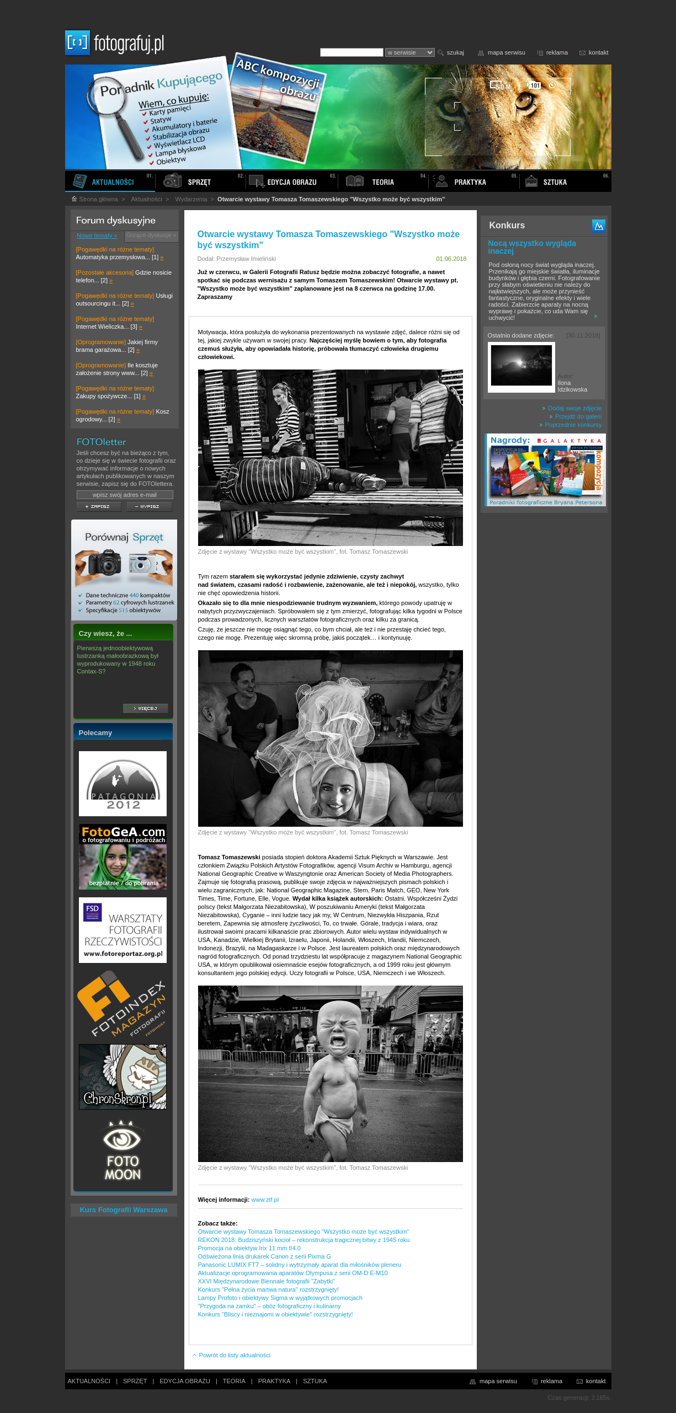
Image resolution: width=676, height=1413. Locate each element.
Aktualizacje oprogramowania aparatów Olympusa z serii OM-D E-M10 (293, 1273)
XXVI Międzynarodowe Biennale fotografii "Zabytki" (267, 1281)
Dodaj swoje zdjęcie (572, 408)
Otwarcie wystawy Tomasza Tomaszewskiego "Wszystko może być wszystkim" (303, 1231)
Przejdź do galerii (575, 416)
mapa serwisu (506, 52)
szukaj (455, 52)
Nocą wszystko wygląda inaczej (532, 247)
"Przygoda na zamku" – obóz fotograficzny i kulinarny (269, 1306)
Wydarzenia (191, 199)
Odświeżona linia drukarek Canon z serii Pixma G (265, 1256)
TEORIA (234, 1381)
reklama (557, 52)
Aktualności (146, 199)
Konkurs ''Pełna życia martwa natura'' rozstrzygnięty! (268, 1289)
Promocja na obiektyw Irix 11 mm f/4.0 (249, 1248)
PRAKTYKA (274, 1381)
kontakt (598, 52)
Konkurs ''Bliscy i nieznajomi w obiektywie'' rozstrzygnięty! (275, 1314)
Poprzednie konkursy (570, 424)
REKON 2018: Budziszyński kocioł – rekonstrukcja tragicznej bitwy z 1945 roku (304, 1240)
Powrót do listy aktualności (231, 1355)
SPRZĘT (135, 1381)
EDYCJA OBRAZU (184, 1381)
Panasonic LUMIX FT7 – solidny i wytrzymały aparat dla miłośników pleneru (300, 1264)
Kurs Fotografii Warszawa (123, 1210)
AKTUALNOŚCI (89, 1381)
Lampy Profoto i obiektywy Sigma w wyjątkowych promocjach (280, 1297)
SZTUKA (315, 1381)
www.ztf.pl (265, 1199)
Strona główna (94, 199)
